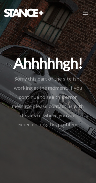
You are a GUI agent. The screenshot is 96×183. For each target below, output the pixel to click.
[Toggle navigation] (85, 12)
